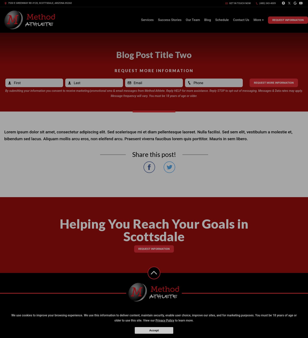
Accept (154, 330)
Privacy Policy (164, 320)
